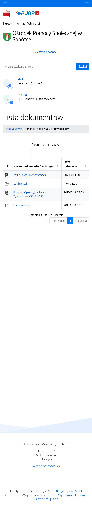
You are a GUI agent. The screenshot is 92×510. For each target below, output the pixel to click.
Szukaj (83, 66)
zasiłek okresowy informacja (30, 174)
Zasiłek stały (20, 183)
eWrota (22, 94)
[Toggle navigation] (87, 3)
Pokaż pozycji (46, 145)
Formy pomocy (60, 128)
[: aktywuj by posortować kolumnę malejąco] (7, 164)
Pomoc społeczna (37, 128)
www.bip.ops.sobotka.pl (46, 465)
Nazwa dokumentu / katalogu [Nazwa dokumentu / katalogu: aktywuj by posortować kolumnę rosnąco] (33, 166)
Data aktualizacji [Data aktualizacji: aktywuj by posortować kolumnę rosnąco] (71, 164)
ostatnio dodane (47, 51)
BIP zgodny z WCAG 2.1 (68, 491)
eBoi (20, 79)
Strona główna (14, 128)
